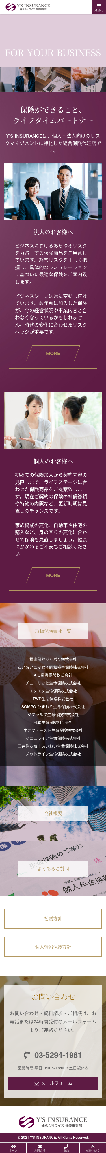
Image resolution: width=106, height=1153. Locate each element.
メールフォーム (56, 1083)
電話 (66, 1150)
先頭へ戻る (93, 1150)
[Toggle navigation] (99, 7)
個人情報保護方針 (53, 947)
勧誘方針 (53, 918)
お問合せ (40, 1150)
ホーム (13, 1150)
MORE (53, 353)
